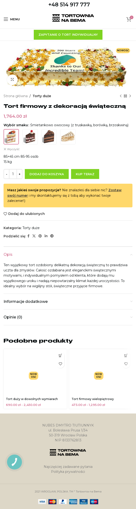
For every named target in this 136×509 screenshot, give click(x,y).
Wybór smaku (16, 125)
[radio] (11, 136)
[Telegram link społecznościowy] (52, 236)
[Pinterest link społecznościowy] (40, 236)
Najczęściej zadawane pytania (68, 467)
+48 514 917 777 (69, 4)
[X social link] (34, 236)
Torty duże (42, 96)
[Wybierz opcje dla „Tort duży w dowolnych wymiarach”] (60, 356)
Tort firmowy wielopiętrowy (93, 399)
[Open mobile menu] (11, 19)
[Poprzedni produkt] (120, 96)
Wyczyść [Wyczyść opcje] (13, 149)
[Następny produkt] (130, 96)
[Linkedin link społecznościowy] (46, 236)
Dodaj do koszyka (47, 174)
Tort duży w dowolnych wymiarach (32, 399)
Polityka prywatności (68, 472)
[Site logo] (73, 19)
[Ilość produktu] (13, 174)
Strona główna (16, 96)
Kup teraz (85, 174)
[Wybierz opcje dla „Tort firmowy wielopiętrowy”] (126, 356)
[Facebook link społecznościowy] (28, 236)
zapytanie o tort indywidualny (68, 34)
